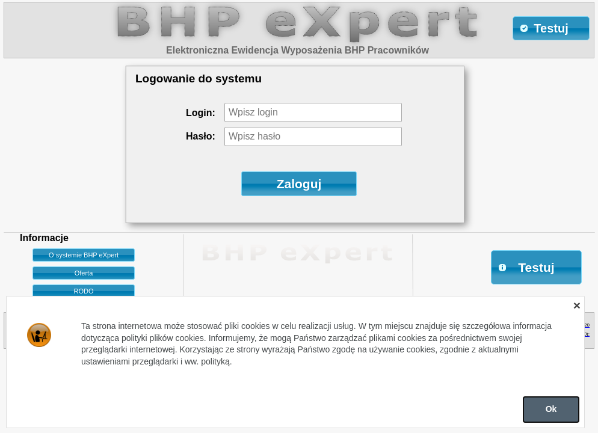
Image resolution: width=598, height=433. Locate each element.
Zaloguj (299, 184)
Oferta (84, 273)
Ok (551, 409)
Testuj (526, 267)
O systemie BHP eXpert (84, 255)
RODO (84, 291)
